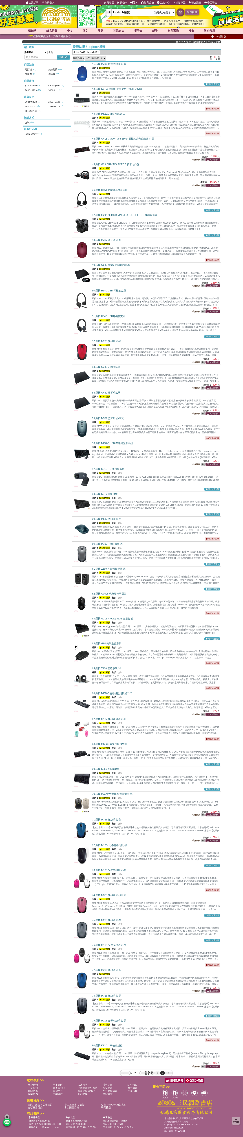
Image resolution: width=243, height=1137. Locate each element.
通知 (134, 2)
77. (106, 970)
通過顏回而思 (153, 21)
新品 (51, 30)
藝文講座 (195, 2)
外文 (85, 30)
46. (110, 190)
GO (180, 12)
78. (106, 995)
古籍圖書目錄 (35, 1107)
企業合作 (132, 1091)
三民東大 (118, 30)
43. (108, 113)
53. (106, 367)
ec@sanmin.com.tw (49, 1127)
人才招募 (83, 1084)
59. (106, 519)
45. (115, 164)
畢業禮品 (106, 1107)
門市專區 (58, 1084)
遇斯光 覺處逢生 (172, 21)
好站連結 (108, 1094)
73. (109, 870)
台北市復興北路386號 (39, 1121)
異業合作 (33, 1094)
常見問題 (108, 1088)
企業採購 (32, 2)
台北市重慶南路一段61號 (115, 1121)
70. (112, 794)
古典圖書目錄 (71, 1107)
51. (108, 316)
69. (105, 769)
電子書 (138, 30)
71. (106, 819)
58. (105, 494)
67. (109, 719)
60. (107, 543)
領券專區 (179, 2)
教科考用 (209, 30)
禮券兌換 (108, 1084)
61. (109, 568)
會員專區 (107, 2)
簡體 (100, 30)
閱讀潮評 (58, 1094)
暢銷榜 (32, 30)
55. (108, 418)
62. (109, 593)
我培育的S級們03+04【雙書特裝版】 (187, 24)
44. (123, 138)
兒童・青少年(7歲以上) (113, 1104)
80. (107, 1045)
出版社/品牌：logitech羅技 (86, 52)
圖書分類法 (59, 1088)
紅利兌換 (147, 2)
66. (112, 693)
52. (106, 341)
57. (108, 469)
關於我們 (33, 1084)
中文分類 (33, 1088)
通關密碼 (33, 1091)
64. (106, 643)
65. (106, 668)
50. (109, 290)
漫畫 (191, 30)
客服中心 (163, 2)
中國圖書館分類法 (87, 1088)
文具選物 (173, 30)
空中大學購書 (110, 1091)
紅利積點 (132, 1084)
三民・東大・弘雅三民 (40, 1104)
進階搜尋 (192, 12)
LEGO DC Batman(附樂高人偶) (128, 21)
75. (106, 920)
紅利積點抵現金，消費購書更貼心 (49, 36)
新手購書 (132, 1088)
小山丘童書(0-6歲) (74, 1104)
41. (109, 64)
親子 (155, 30)
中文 (70, 30)
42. (117, 88)
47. (124, 215)
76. (109, 945)
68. (109, 744)
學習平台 (210, 2)
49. (111, 265)
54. (106, 392)
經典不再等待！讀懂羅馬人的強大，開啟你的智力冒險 (206, 41)
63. (112, 618)
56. (112, 443)
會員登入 (48, 2)
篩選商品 (63, 57)
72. (109, 845)
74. (109, 895)
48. (106, 240)
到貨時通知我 (212, 84)
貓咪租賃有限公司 (135, 24)
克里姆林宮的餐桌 (156, 24)
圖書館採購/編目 (87, 1091)
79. (109, 1020)
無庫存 (196, 159)
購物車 (122, 2)
